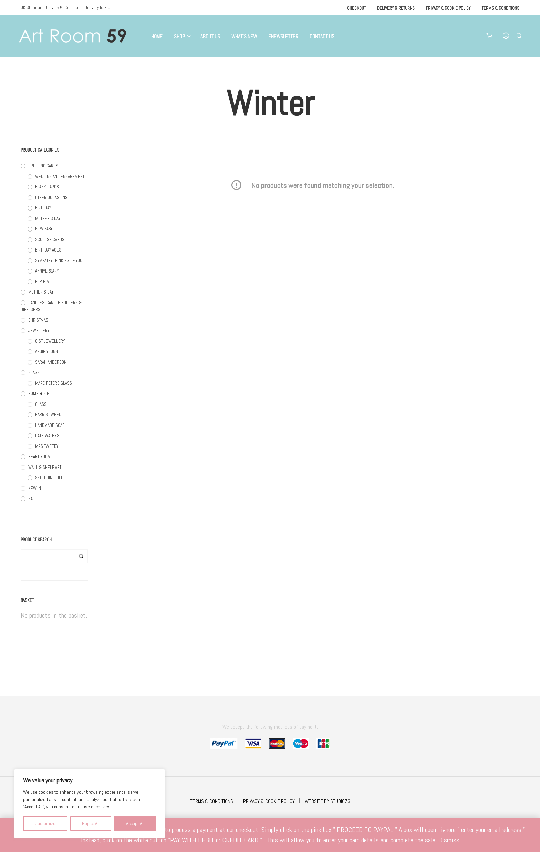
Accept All (135, 823)
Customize (45, 823)
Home (157, 36)
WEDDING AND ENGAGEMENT (59, 176)
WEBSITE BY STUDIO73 (327, 801)
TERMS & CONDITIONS (211, 801)
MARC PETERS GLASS (53, 383)
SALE (32, 499)
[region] (89, 803)
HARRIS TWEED (48, 415)
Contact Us (322, 36)
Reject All (91, 823)
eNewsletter (283, 36)
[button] (491, 35)
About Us (210, 36)
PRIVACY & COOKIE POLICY (269, 801)
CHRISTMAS (38, 320)
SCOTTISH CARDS (49, 240)
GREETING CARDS (43, 166)
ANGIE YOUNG (46, 352)
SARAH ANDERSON (50, 362)
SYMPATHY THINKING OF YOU (58, 261)
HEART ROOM (39, 457)
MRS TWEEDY (46, 446)
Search (81, 556)
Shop (179, 36)
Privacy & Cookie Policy (448, 8)
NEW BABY (43, 229)
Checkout (356, 8)
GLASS (34, 373)
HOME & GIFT (39, 394)
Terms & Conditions (500, 8)
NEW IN (34, 488)
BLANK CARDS (47, 187)
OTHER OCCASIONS (51, 198)
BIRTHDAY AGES (48, 250)
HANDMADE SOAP (49, 425)
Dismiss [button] (448, 839)
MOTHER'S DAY (47, 219)
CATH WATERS (47, 436)
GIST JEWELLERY (50, 341)
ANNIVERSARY (47, 271)
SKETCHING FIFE (49, 478)
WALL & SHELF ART (44, 467)
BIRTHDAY (43, 208)
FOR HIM (42, 282)
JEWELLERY (38, 330)
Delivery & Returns (396, 8)
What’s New (244, 36)
